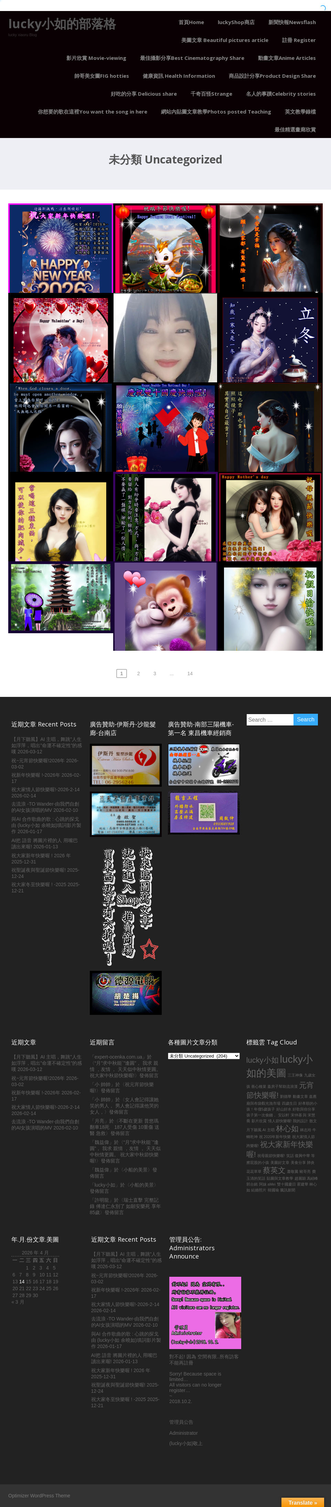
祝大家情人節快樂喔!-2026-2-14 (45, 789)
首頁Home (191, 22)
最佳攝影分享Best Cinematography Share (192, 57)
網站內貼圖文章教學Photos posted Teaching (216, 111)
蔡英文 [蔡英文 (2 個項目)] (274, 1170)
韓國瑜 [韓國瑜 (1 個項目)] (273, 1190)
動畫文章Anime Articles (287, 57)
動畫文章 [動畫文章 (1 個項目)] (300, 1096)
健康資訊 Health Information (179, 75)
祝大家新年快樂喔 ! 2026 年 (41, 855)
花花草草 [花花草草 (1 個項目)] (253, 1171)
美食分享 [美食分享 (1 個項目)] (298, 1162)
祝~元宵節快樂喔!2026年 (38, 760)
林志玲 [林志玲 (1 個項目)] (305, 1130)
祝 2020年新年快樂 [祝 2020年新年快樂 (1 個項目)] (275, 1137)
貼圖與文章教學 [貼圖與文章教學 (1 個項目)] (280, 1178)
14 (190, 673)
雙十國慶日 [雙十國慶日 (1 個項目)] (286, 1184)
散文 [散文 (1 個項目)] (313, 1121)
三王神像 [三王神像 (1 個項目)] (295, 1075)
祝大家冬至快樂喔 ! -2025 (38, 884)
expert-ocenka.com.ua (118, 1057)
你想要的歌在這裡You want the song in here (92, 111)
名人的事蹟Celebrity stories (281, 93)
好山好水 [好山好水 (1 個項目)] (283, 1109)
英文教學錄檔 (300, 111)
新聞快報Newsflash (292, 22)
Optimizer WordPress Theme (39, 1495)
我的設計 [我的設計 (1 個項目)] (300, 1121)
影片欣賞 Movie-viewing (96, 57)
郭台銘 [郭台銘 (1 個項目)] (252, 1184)
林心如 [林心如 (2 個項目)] (287, 1128)
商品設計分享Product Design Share (272, 75)
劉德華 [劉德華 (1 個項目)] (285, 1096)
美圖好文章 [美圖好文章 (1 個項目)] (279, 1162)
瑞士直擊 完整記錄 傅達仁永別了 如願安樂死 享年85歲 (125, 1206)
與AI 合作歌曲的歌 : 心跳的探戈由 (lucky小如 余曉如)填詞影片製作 (46, 825)
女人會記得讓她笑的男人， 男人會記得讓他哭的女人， (124, 1106)
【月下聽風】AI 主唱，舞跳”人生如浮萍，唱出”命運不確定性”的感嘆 (46, 745)
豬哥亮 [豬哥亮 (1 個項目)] (305, 1171)
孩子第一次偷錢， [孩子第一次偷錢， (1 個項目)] (261, 1115)
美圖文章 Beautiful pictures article (224, 39)
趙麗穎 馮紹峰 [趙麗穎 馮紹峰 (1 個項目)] (306, 1178)
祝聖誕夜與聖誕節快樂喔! (38, 870)
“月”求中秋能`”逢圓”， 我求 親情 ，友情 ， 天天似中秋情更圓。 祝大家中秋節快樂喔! (125, 1069)
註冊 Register (299, 39)
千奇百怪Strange (211, 93)
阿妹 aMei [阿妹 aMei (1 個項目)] (267, 1184)
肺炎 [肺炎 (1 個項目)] (310, 1162)
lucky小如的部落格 (62, 23)
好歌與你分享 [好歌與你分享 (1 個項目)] (303, 1109)
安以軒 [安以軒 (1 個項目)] (283, 1115)
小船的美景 (136, 1169)
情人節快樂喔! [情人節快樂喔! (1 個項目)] (280, 1121)
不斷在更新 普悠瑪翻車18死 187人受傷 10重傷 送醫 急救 (124, 1127)
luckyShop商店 (236, 22)
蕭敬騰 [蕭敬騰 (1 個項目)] (292, 1171)
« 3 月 (17, 1302)
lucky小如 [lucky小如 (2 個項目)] (262, 1060)
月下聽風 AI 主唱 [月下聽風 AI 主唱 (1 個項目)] (260, 1130)
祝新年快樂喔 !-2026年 (35, 775)
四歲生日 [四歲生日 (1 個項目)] (289, 1103)
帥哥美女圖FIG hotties (101, 75)
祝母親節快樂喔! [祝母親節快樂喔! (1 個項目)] (271, 1156)
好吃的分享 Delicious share (144, 93)
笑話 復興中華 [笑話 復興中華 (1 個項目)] (298, 1156)
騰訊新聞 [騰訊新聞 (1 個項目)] (287, 1190)
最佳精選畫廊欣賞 (295, 129)
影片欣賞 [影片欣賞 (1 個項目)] (259, 1121)
